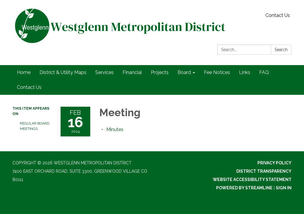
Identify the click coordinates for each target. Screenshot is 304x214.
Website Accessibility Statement (252, 179)
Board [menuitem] (184, 72)
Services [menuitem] (104, 72)
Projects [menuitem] (160, 72)
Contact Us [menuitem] (29, 87)
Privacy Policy (274, 162)
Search (281, 49)
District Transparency (264, 171)
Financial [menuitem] (132, 72)
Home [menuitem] (24, 72)
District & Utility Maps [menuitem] (62, 72)
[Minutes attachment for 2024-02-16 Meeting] (115, 129)
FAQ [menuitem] (264, 72)
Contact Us (277, 15)
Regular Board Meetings (34, 126)
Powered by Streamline (244, 187)
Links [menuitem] (244, 72)
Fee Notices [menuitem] (217, 72)
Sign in (284, 187)
